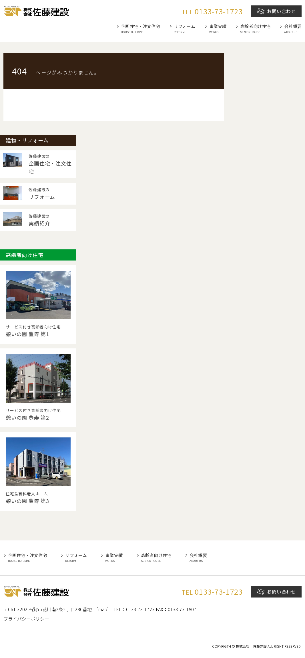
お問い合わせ (276, 11)
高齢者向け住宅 (255, 28)
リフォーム (185, 28)
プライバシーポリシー (26, 618)
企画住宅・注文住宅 (140, 28)
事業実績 (218, 28)
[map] (102, 609)
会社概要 (293, 28)
